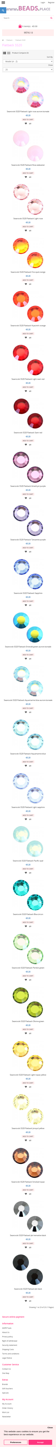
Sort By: (50, 57)
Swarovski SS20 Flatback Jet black (28, 1289)
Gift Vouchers (7, 1388)
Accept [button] (40, 1442)
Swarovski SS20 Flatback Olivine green (28, 1021)
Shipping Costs (8, 1349)
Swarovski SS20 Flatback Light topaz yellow (28, 1075)
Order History (7, 1408)
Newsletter (6, 1416)
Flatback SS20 (20, 40)
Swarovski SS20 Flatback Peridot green (28, 967)
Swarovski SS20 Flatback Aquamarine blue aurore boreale (28, 700)
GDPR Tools (6, 1328)
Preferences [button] (15, 1442)
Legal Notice (7, 1358)
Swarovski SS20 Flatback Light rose (28, 218)
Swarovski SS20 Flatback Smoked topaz (28, 1182)
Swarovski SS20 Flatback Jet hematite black (28, 1235)
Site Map (5, 1373)
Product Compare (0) (20, 53)
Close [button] (50, 1428)
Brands (5, 1384)
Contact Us (6, 1369)
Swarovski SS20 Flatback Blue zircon (28, 914)
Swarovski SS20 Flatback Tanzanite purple (28, 539)
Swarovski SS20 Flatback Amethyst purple (28, 486)
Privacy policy (7, 1336)
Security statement (9, 1345)
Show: (50, 65)
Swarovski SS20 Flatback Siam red (28, 432)
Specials (5, 1393)
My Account (6, 1404)
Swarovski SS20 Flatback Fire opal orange (28, 272)
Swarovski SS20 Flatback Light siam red (28, 379)
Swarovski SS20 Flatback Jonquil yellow (28, 1128)
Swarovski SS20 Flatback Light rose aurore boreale (28, 111)
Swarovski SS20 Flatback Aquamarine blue (28, 753)
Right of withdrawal (9, 1341)
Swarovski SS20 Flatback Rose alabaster (28, 165)
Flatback (9, 40)
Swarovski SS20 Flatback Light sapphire (28, 807)
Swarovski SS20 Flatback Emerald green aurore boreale (28, 646)
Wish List (5, 1412)
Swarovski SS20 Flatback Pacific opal (28, 860)
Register (51, 2)
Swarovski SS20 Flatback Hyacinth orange (28, 325)
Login (43, 2)
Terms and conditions (10, 1353)
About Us (5, 1332)
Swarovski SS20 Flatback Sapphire (28, 593)
